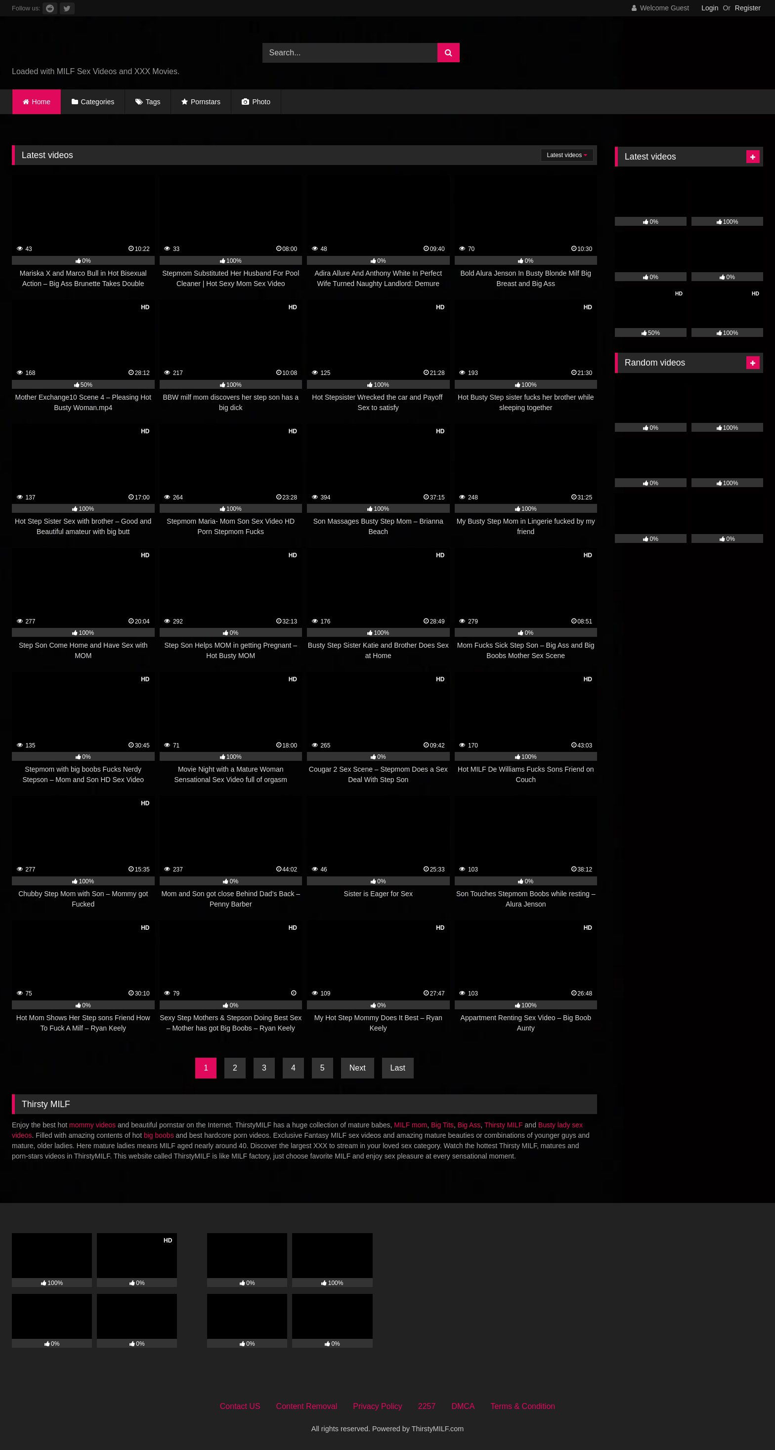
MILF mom (410, 1125)
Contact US (240, 1406)
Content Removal (307, 1406)
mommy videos (92, 1125)
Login (709, 8)
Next (357, 1068)
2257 (427, 1406)
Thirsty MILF (503, 1125)
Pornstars (205, 102)
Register (748, 8)
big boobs (159, 1135)
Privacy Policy (377, 1406)
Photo (256, 102)
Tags (153, 102)
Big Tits (442, 1125)
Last (397, 1068)
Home (41, 102)
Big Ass (469, 1125)
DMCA (462, 1406)
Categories (98, 102)
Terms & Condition (523, 1406)
